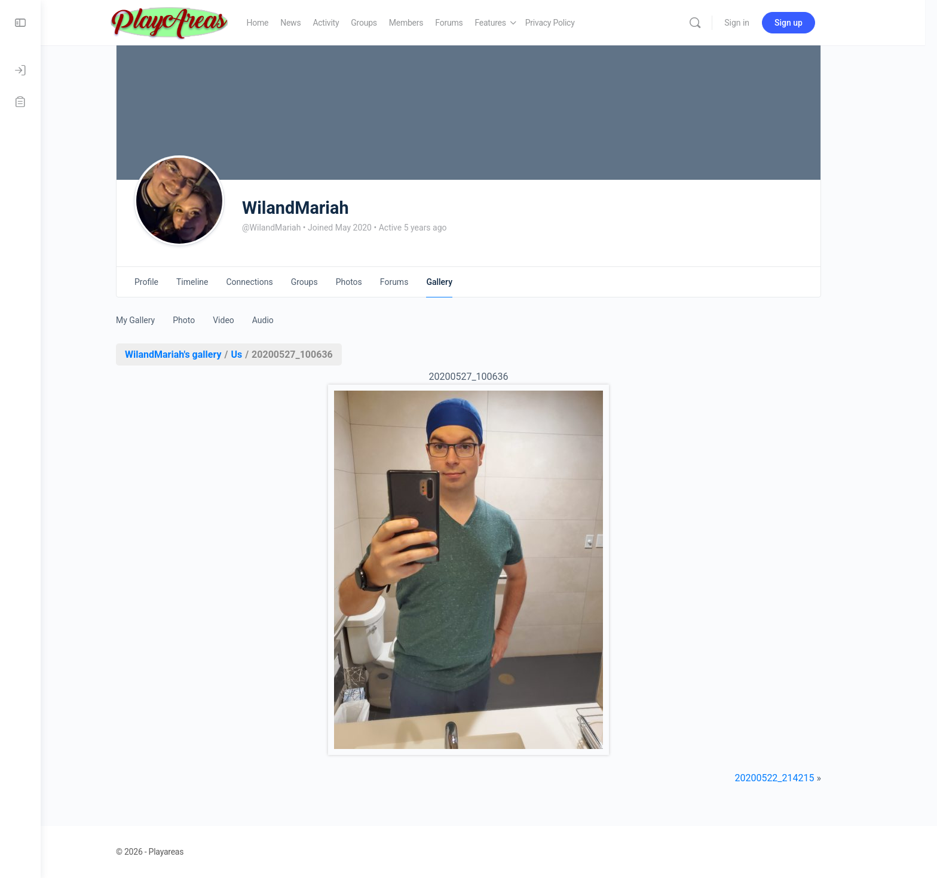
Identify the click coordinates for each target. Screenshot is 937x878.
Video (244, 320)
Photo (204, 320)
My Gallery (155, 320)
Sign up (815, 22)
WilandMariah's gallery (193, 354)
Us (256, 354)
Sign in (763, 22)
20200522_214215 (794, 778)
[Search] (721, 23)
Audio (283, 320)
